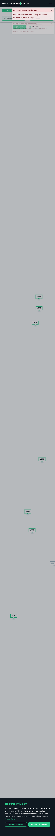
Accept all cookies (39, 824)
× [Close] (51, 10)
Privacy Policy (10, 819)
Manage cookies (16, 824)
